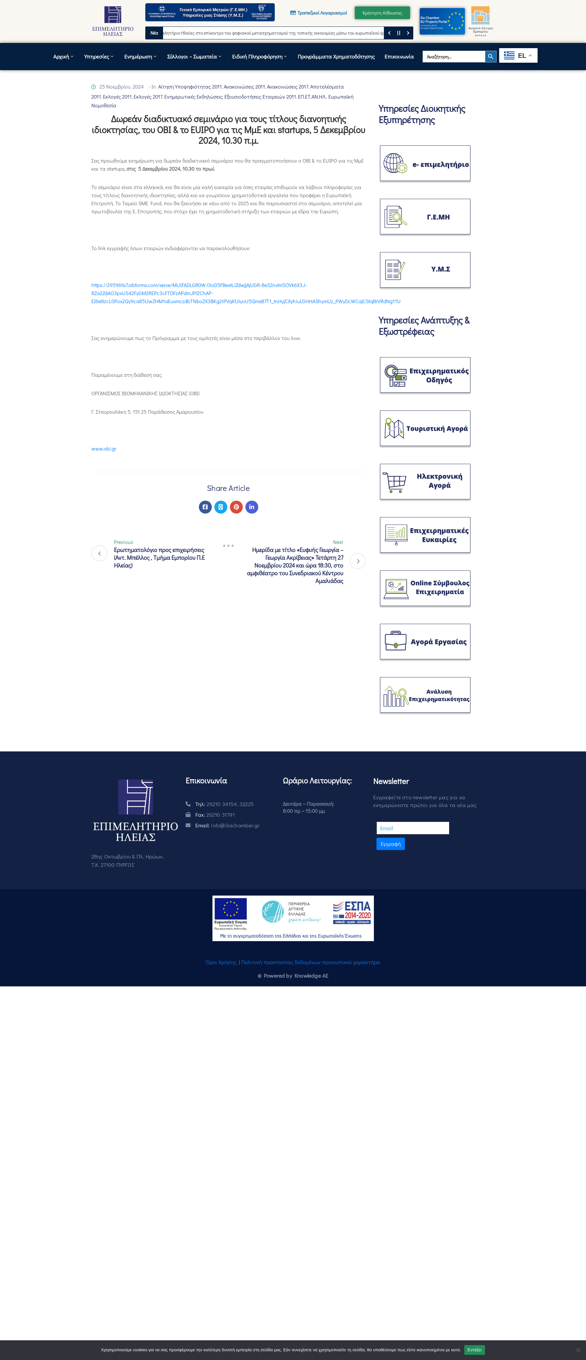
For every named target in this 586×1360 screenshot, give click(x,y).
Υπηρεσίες (99, 56)
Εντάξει (475, 1349)
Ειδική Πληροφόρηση (260, 56)
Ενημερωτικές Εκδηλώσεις (193, 96)
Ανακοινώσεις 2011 (244, 86)
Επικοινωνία (399, 56)
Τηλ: (224, 804)
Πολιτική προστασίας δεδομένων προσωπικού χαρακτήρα (310, 962)
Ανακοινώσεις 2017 (287, 86)
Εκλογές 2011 (117, 96)
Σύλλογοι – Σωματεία (194, 56)
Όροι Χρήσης (221, 962)
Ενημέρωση (141, 56)
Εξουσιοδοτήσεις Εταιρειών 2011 (260, 96)
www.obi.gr (103, 448)
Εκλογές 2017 (148, 96)
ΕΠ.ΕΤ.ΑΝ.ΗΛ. (312, 96)
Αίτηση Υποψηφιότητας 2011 (190, 86)
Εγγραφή (391, 843)
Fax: (215, 814)
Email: (227, 825)
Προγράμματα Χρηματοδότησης (336, 56)
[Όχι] (578, 1350)
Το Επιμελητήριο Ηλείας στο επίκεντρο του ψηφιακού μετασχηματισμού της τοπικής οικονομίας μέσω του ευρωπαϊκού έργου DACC (280, 33)
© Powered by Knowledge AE (293, 975)
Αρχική (64, 56)
